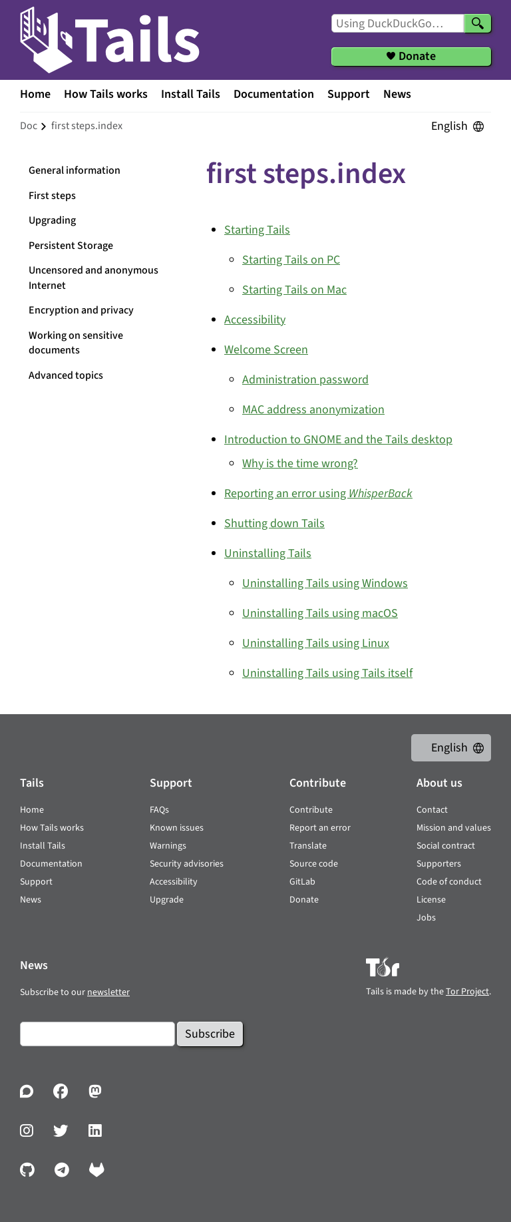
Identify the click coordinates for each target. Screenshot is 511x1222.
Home (35, 94)
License (431, 900)
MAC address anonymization (313, 409)
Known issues (177, 828)
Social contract (446, 846)
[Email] (97, 1034)
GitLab (302, 882)
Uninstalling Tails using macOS (320, 613)
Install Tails (190, 94)
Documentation (274, 94)
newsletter (108, 992)
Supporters (439, 864)
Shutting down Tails (274, 523)
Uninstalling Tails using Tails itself (327, 673)
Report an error (320, 828)
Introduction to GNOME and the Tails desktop (338, 439)
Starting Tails (257, 230)
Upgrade (167, 900)
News (397, 94)
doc (28, 125)
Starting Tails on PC (291, 260)
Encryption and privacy (81, 310)
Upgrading (52, 220)
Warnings (168, 846)
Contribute (311, 810)
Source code (313, 864)
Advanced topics (66, 375)
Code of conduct (449, 882)
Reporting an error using (318, 493)
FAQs (159, 810)
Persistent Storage (71, 245)
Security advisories (187, 864)
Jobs (426, 917)
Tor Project (467, 991)
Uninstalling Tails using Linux (315, 643)
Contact (432, 810)
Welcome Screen (266, 349)
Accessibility (254, 319)
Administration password (305, 379)
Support (348, 94)
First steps (52, 195)
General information (74, 170)
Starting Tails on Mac (294, 290)
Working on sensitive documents (76, 343)
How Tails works (106, 94)
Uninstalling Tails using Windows (325, 583)
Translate (308, 846)
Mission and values (454, 828)
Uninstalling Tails (267, 553)
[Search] (477, 23)
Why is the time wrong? (300, 463)
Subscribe (210, 1034)
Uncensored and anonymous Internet (93, 278)
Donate (304, 900)
